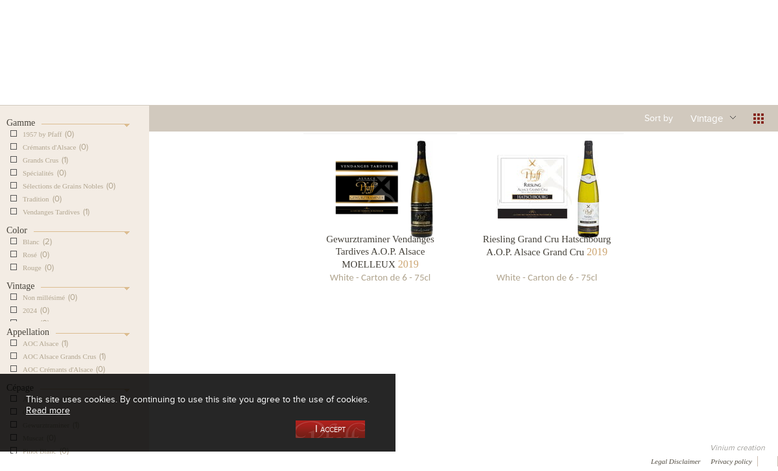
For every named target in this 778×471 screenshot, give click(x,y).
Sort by (658, 118)
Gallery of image (185, 461)
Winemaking (527, 67)
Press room (248, 461)
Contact (298, 461)
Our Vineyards (256, 67)
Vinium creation (737, 448)
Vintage (706, 118)
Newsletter (347, 461)
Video (394, 461)
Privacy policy (731, 461)
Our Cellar (66, 67)
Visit (621, 67)
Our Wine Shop (161, 67)
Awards (58, 461)
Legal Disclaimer (676, 461)
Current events (717, 67)
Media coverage (115, 461)
